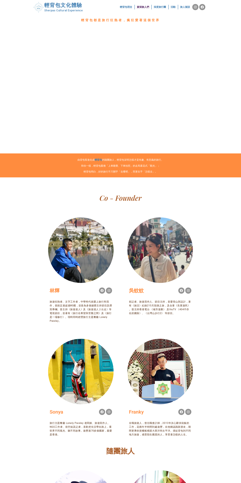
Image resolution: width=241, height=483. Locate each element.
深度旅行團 (160, 7)
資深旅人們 (143, 7)
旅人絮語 (185, 7)
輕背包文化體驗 (63, 5)
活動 (173, 7)
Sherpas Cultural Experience (63, 10)
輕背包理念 (126, 7)
